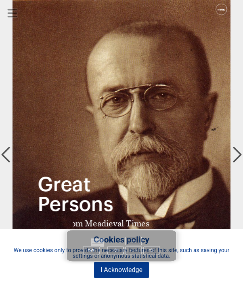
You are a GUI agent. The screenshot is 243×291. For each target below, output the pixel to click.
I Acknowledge (121, 270)
